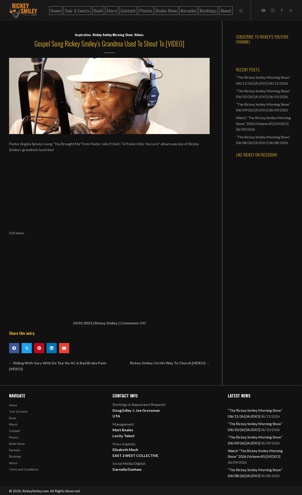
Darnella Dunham (127, 469)
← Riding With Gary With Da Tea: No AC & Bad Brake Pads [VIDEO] (57, 366)
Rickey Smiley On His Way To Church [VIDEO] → (170, 363)
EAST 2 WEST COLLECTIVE (135, 455)
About (13, 463)
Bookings (15, 456)
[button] (263, 10)
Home (13, 405)
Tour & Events (18, 411)
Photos (14, 437)
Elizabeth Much (125, 449)
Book (12, 418)
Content (14, 431)
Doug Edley (122, 410)
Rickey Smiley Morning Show (113, 34)
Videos (139, 34)
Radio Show (17, 444)
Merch (13, 424)
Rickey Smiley (106, 323)
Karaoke (14, 450)
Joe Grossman (148, 410)
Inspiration (83, 34)
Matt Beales (123, 430)
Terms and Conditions (23, 469)
